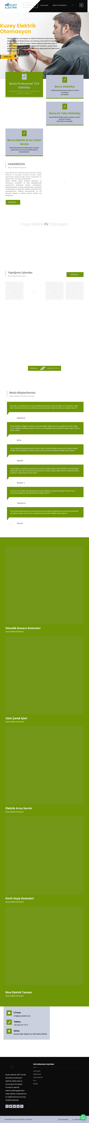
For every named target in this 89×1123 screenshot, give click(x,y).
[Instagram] (18, 1106)
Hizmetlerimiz (38, 1077)
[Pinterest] (21, 1106)
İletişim (35, 1084)
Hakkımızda (37, 1074)
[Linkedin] (14, 1106)
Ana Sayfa (36, 1071)
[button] (83, 1117)
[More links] (74, 5)
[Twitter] (10, 1106)
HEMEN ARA (7, 57)
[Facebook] (7, 1106)
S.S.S (34, 1081)
